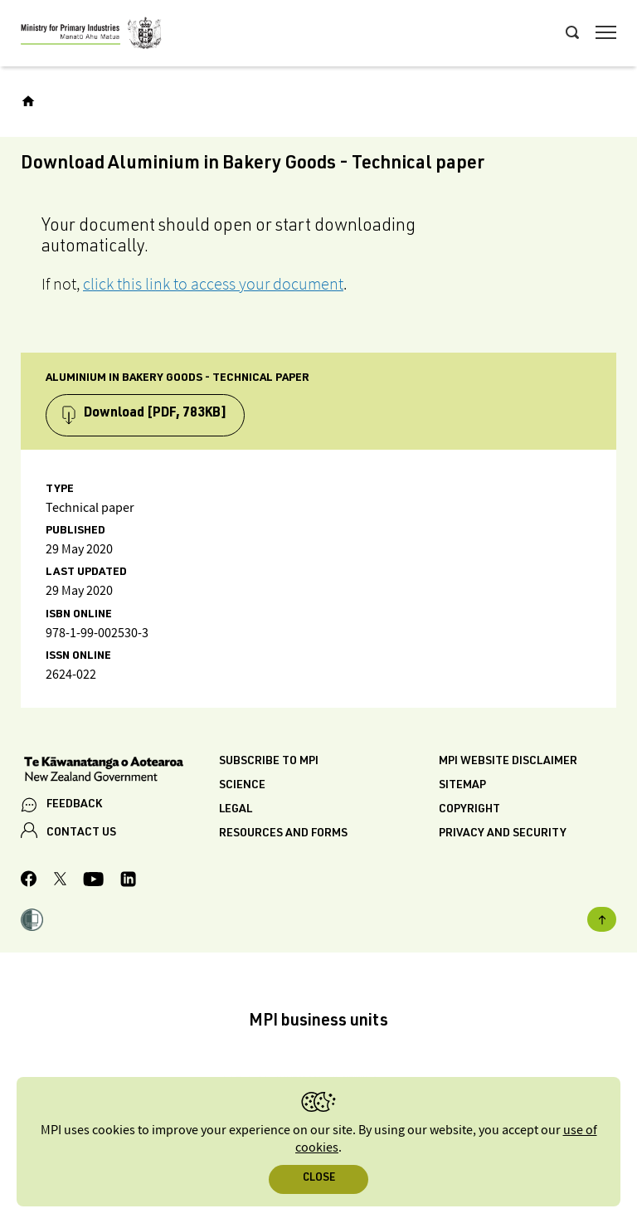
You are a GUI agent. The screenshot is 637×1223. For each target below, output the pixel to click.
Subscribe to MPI (268, 761)
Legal (235, 810)
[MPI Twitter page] (60, 881)
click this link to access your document (213, 284)
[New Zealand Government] (120, 770)
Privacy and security (502, 834)
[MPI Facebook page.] (29, 881)
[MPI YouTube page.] (93, 881)
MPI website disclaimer (508, 761)
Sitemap (462, 786)
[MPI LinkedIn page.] (128, 881)
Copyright (469, 810)
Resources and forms (283, 834)
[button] (32, 922)
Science (242, 786)
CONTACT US (81, 833)
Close (319, 1178)
